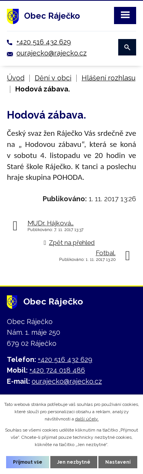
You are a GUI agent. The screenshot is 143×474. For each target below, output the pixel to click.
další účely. (87, 419)
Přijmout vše (27, 462)
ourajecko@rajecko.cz (51, 53)
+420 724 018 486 (57, 370)
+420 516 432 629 (43, 42)
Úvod (15, 78)
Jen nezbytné (73, 462)
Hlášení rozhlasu (108, 78)
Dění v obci (53, 78)
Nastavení (117, 462)
